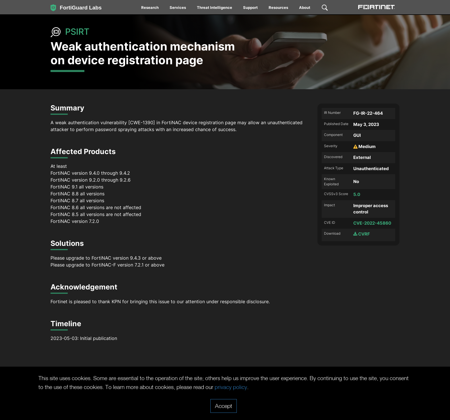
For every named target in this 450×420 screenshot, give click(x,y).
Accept (223, 405)
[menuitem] (150, 8)
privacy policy (260, 387)
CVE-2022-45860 (372, 223)
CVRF (361, 234)
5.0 (356, 194)
